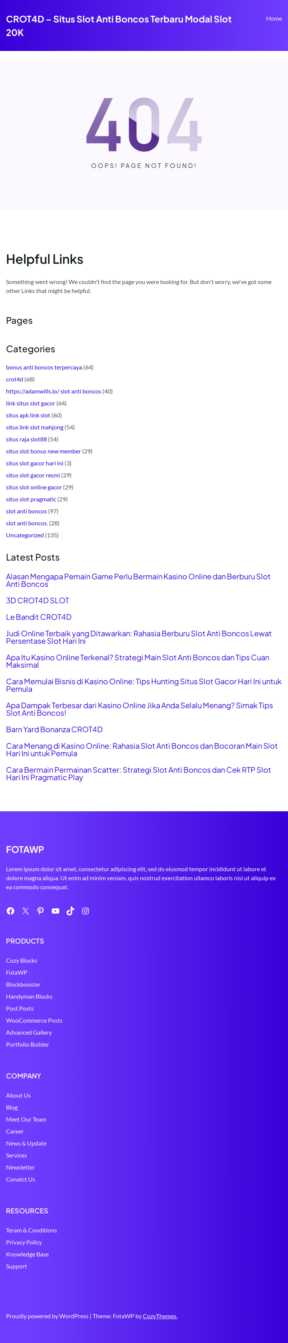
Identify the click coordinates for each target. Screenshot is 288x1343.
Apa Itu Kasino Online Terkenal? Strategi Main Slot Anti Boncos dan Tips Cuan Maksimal (137, 661)
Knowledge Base (27, 1254)
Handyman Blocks (29, 996)
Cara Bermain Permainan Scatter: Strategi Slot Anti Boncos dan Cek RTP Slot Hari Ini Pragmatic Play (138, 773)
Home (274, 18)
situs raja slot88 (26, 439)
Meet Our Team (26, 1119)
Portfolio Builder (27, 1044)
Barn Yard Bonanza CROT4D (54, 729)
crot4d (14, 379)
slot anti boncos (26, 510)
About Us (18, 1095)
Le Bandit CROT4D (39, 617)
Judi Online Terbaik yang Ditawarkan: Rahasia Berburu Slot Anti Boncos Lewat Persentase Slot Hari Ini (139, 637)
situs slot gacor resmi (33, 475)
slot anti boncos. (27, 522)
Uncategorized (25, 534)
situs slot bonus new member (43, 451)
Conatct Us (20, 1179)
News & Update (26, 1143)
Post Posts (20, 1008)
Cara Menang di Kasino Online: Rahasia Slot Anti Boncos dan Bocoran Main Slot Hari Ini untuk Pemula (142, 749)
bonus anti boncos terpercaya (44, 367)
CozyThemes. (160, 1315)
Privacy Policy (24, 1242)
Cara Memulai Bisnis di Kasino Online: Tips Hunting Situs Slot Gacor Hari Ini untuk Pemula (144, 684)
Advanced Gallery (29, 1032)
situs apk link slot (28, 415)
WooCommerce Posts (34, 1020)
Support (16, 1266)
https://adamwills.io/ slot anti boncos (53, 391)
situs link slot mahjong (34, 427)
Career (15, 1131)
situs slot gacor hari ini (34, 463)
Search (278, 40)
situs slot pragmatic (31, 499)
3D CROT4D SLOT (37, 600)
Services (16, 1155)
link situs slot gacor (30, 403)
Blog (12, 1107)
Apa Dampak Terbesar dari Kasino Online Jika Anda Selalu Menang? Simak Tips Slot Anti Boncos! (139, 708)
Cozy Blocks (21, 960)
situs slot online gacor (34, 487)
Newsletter (20, 1167)
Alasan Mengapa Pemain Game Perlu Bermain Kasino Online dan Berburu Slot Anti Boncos (138, 580)
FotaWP (16, 972)
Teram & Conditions (31, 1230)
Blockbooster (23, 984)
